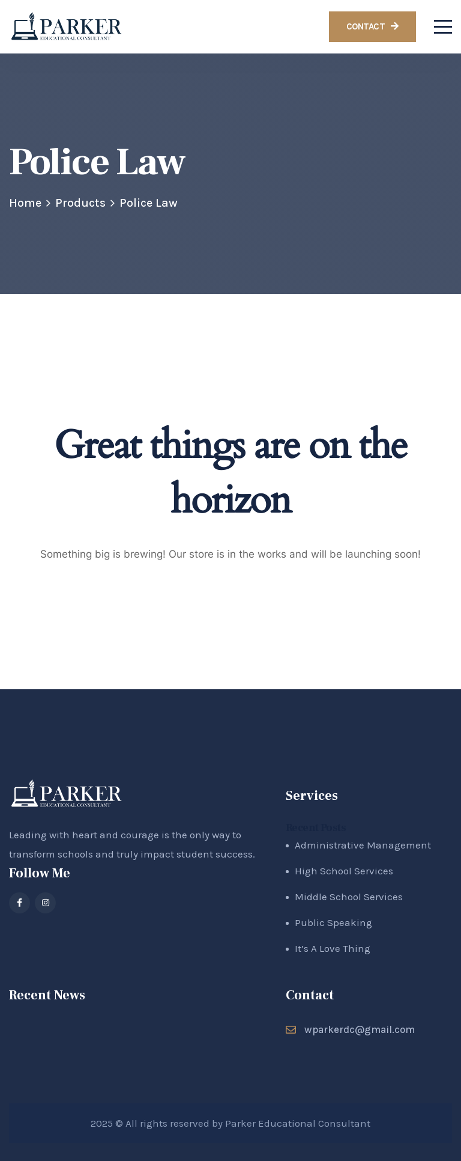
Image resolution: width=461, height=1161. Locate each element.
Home (25, 203)
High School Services (344, 871)
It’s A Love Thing (332, 948)
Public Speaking (333, 922)
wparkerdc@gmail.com (359, 1029)
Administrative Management (363, 845)
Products (80, 203)
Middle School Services (349, 897)
